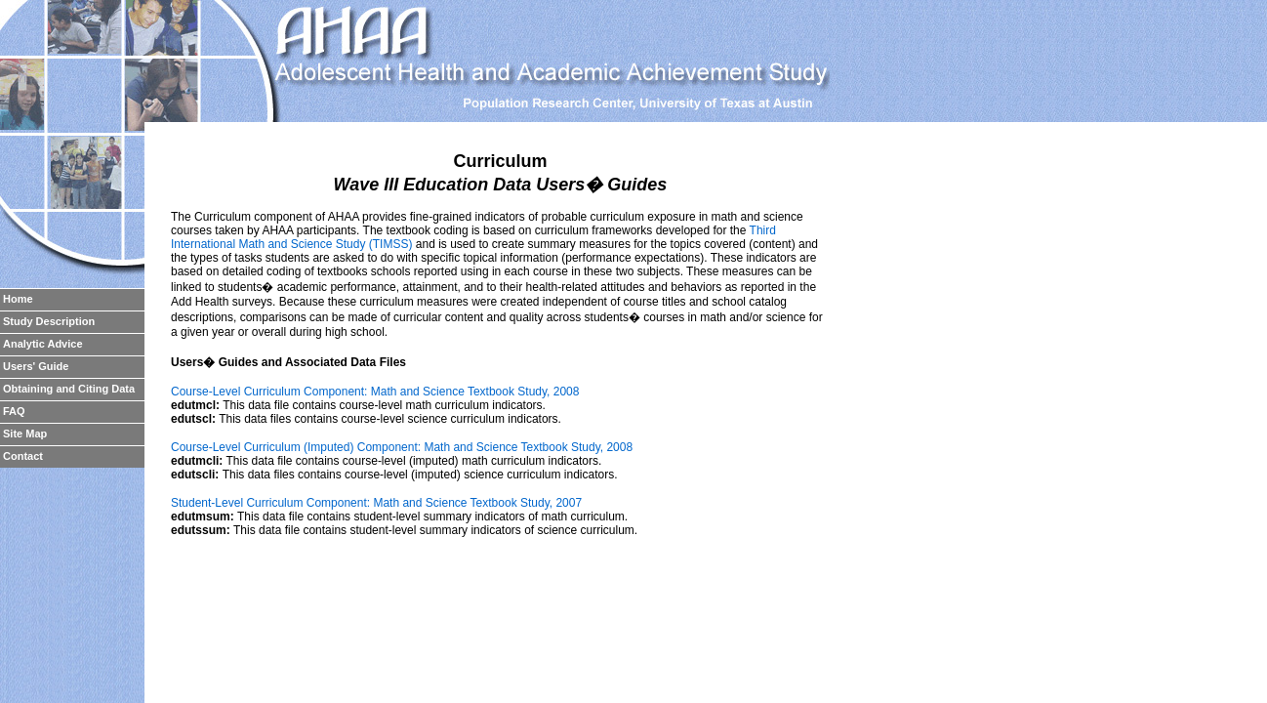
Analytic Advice (43, 344)
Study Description (49, 321)
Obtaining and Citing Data (69, 388)
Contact (23, 456)
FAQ (14, 411)
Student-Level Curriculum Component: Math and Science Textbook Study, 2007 (376, 503)
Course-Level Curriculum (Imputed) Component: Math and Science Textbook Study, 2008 (402, 447)
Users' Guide (35, 366)
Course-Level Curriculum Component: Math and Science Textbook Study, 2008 (375, 391)
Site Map (25, 433)
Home (18, 299)
